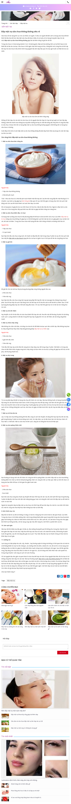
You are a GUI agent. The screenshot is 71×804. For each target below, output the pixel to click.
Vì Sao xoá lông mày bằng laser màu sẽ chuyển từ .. (26, 797)
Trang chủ (4, 23)
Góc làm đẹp (14, 23)
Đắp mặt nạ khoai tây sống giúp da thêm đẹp (24, 714)
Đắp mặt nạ (23, 23)
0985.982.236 (43, 6)
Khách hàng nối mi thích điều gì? (20, 784)
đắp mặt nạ (11, 580)
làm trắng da (26, 201)
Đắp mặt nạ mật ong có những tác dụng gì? (24, 728)
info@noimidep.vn (30, 6)
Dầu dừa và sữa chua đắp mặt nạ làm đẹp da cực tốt (27, 721)
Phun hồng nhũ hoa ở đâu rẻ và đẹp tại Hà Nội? (25, 791)
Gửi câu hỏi (63, 652)
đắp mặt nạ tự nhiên (40, 329)
